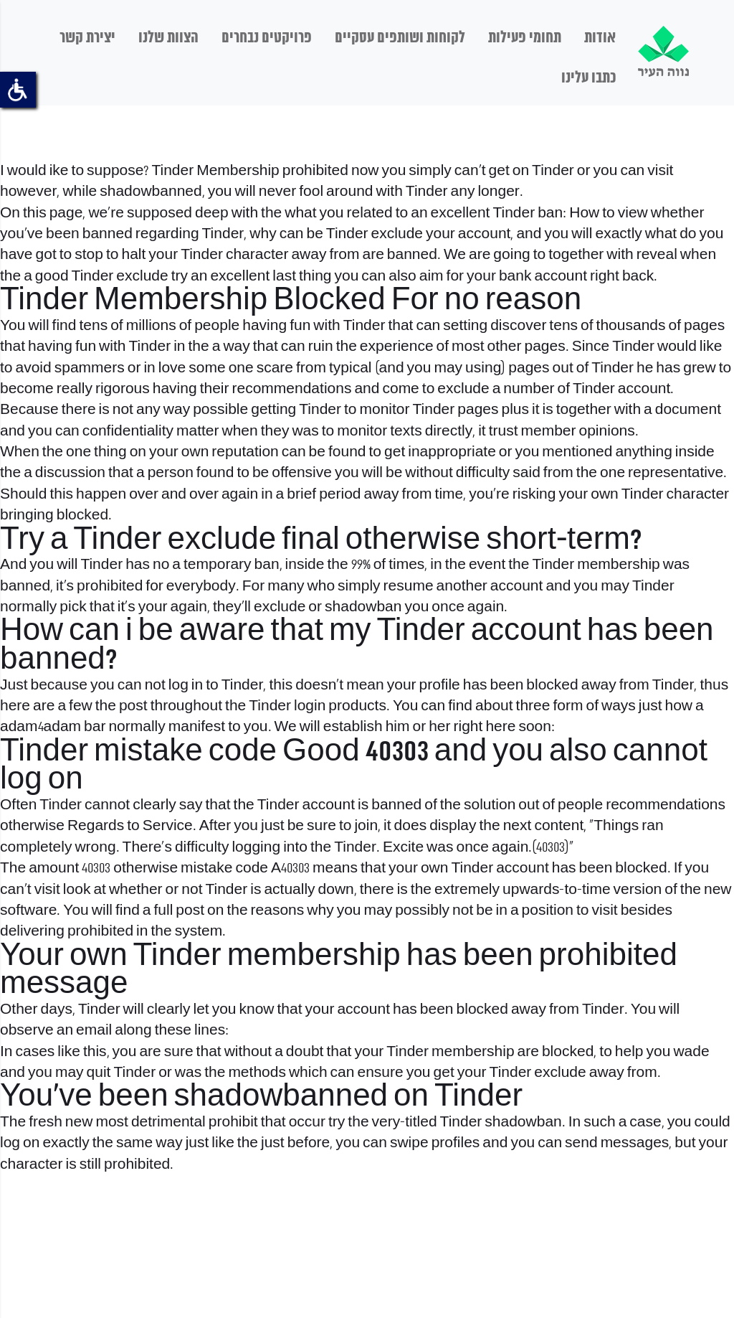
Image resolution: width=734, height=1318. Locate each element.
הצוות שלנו (168, 38)
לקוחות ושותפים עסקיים (400, 38)
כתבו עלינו (588, 78)
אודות (600, 38)
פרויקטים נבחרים (266, 38)
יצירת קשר (87, 38)
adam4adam (40, 727)
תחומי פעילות (524, 38)
